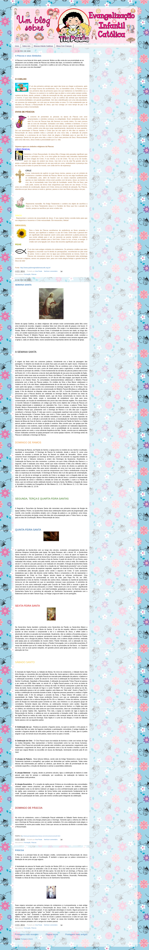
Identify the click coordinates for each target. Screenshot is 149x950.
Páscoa (33, 274)
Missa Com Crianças (64, 46)
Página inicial (52, 934)
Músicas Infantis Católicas (43, 46)
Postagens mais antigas (76, 934)
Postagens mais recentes (26, 934)
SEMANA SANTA (23, 285)
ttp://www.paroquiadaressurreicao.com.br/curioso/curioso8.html (40, 836)
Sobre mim (26, 46)
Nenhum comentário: (51, 271)
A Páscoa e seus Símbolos (28, 56)
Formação (27, 274)
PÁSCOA (19, 850)
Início (17, 46)
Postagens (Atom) (27, 939)
